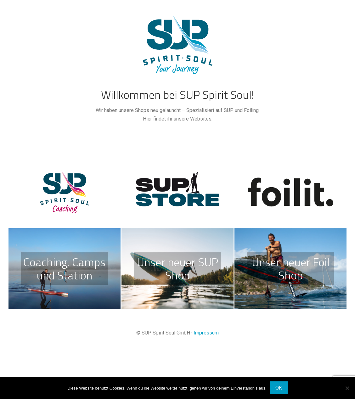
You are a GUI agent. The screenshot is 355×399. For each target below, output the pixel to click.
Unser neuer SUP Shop (177, 268)
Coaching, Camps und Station (64, 268)
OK (278, 388)
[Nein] (347, 388)
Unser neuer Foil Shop (291, 268)
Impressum (206, 333)
